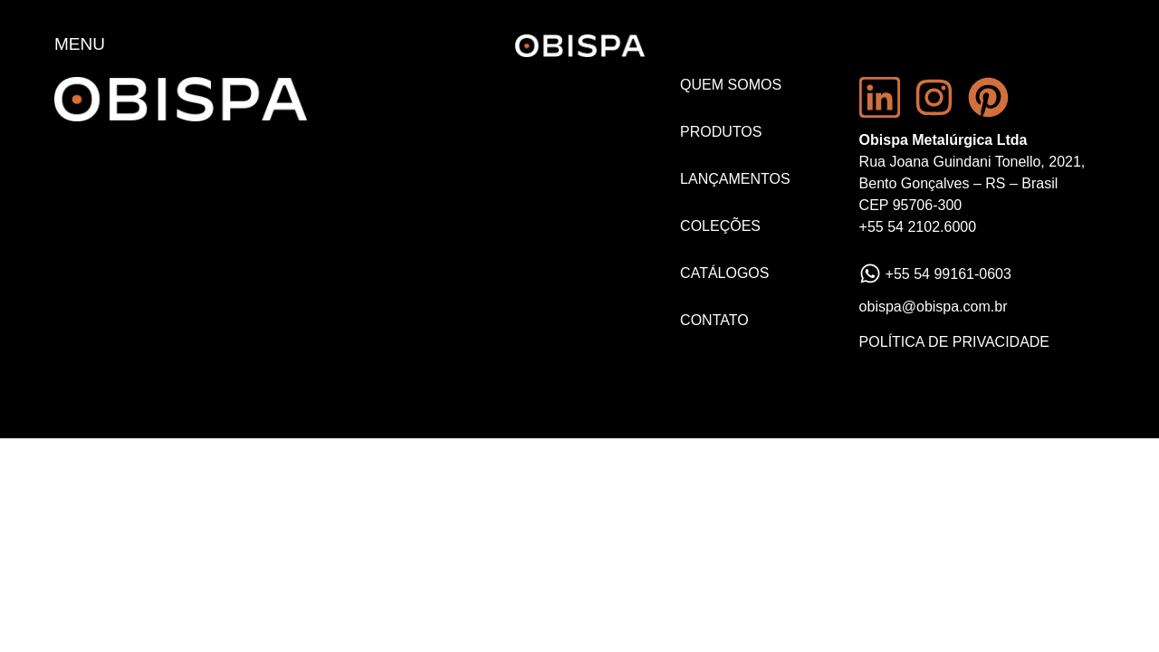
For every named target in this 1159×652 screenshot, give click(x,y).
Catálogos (724, 273)
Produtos (720, 131)
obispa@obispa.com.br (933, 306)
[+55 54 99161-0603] (870, 273)
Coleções (720, 226)
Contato (714, 320)
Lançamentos (735, 179)
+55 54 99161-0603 (948, 274)
